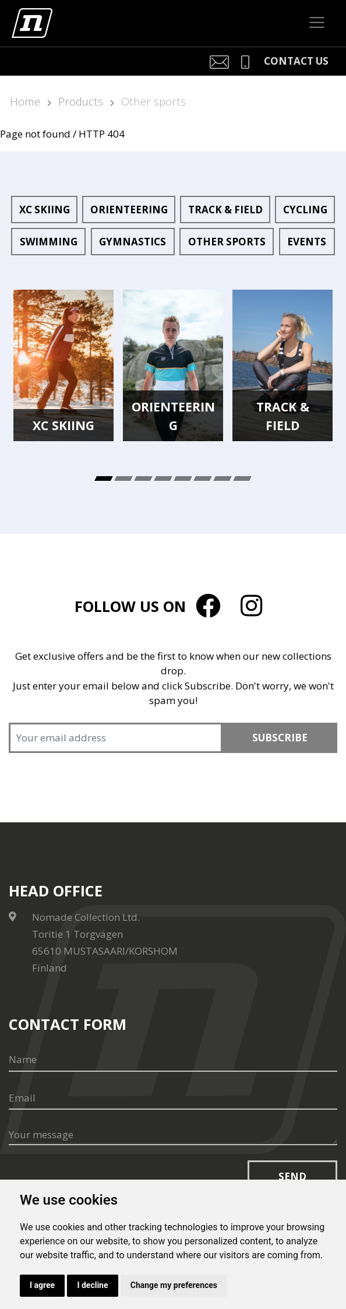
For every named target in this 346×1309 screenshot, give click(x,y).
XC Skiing (44, 209)
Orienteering (129, 209)
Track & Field (225, 209)
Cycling (305, 209)
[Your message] (173, 1135)
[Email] (173, 1098)
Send (292, 1176)
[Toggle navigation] (317, 22)
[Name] (173, 1059)
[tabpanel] (63, 365)
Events (306, 241)
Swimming (48, 241)
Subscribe (280, 737)
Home (25, 101)
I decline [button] (92, 1285)
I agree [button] (42, 1285)
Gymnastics (132, 241)
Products (80, 101)
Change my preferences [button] (173, 1285)
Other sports (153, 101)
